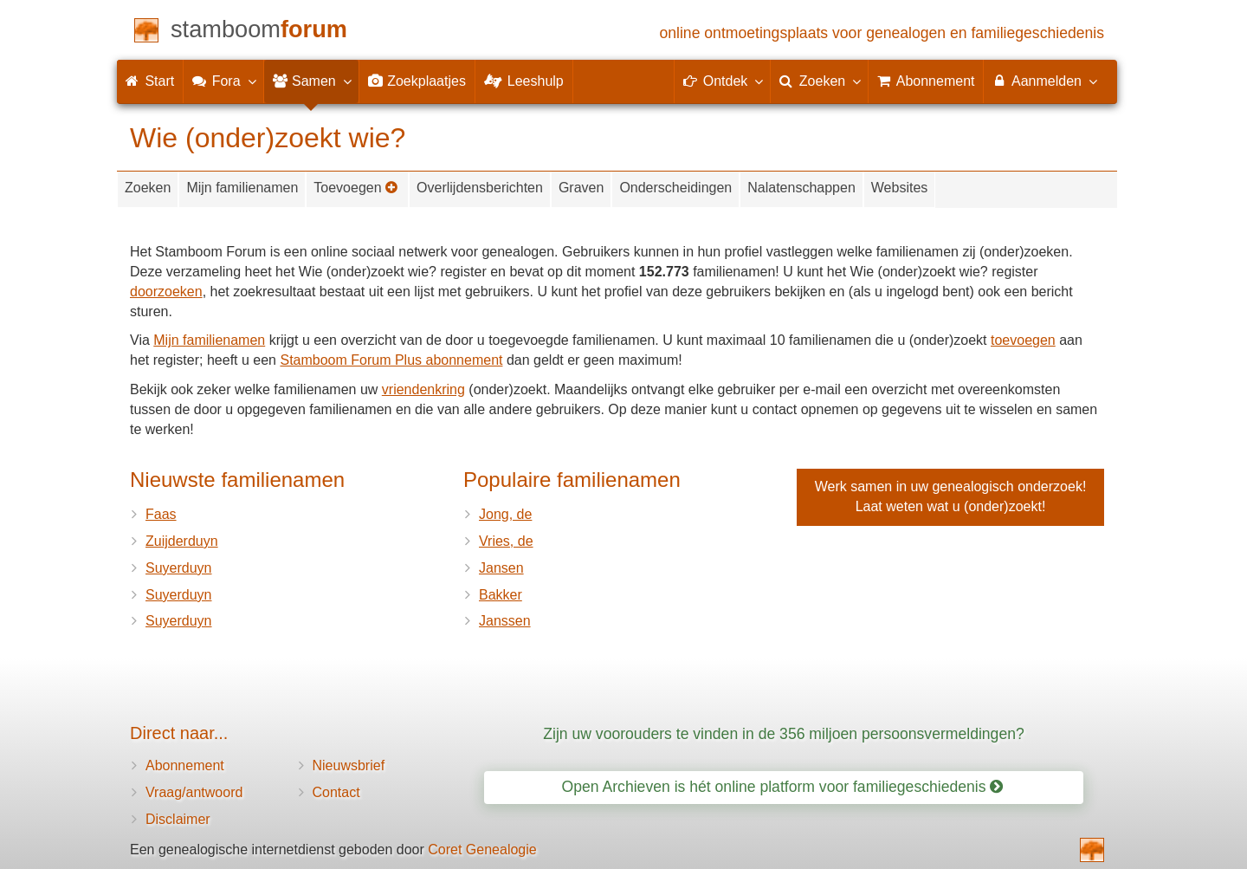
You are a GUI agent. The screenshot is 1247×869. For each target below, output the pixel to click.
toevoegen (1023, 340)
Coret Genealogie (482, 849)
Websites (899, 187)
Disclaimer (177, 819)
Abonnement (184, 765)
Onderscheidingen (675, 187)
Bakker (500, 594)
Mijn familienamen (242, 187)
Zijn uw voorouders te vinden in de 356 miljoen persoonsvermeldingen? (783, 734)
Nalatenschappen (801, 187)
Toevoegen (355, 187)
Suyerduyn (178, 568)
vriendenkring (423, 389)
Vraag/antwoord (193, 792)
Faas (161, 514)
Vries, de (506, 541)
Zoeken (148, 187)
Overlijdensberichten (480, 187)
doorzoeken (166, 291)
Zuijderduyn (181, 541)
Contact (336, 792)
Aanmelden (1043, 80)
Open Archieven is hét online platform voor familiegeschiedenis (783, 786)
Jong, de (505, 514)
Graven (581, 187)
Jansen (501, 568)
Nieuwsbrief (349, 765)
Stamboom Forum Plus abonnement (391, 360)
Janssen (505, 620)
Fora (223, 80)
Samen (311, 80)
